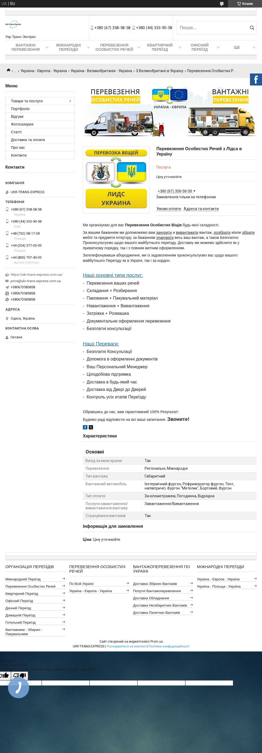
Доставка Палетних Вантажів (156, 613)
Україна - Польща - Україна (219, 586)
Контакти (18, 155)
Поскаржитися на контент (126, 646)
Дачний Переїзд (18, 608)
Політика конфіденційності (168, 646)
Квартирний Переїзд (21, 594)
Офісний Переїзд (19, 601)
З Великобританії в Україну (159, 71)
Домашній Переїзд (20, 615)
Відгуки (17, 116)
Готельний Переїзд (20, 622)
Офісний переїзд (200, 47)
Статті (16, 132)
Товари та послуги (27, 101)
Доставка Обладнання (151, 598)
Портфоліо (20, 109)
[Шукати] (252, 27)
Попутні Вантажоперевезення (157, 591)
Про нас (18, 147)
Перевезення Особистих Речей (114, 47)
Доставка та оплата (28, 140)
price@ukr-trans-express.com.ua (35, 281)
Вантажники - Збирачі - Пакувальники (23, 632)
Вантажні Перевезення (25, 47)
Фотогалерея (22, 124)
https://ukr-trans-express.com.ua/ (37, 275)
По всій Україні (81, 584)
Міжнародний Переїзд (23, 579)
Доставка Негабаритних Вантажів (160, 605)
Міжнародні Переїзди (68, 47)
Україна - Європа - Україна (44, 71)
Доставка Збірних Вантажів (155, 584)
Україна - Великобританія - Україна (101, 71)
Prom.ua (157, 641)
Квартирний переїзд (159, 47)
